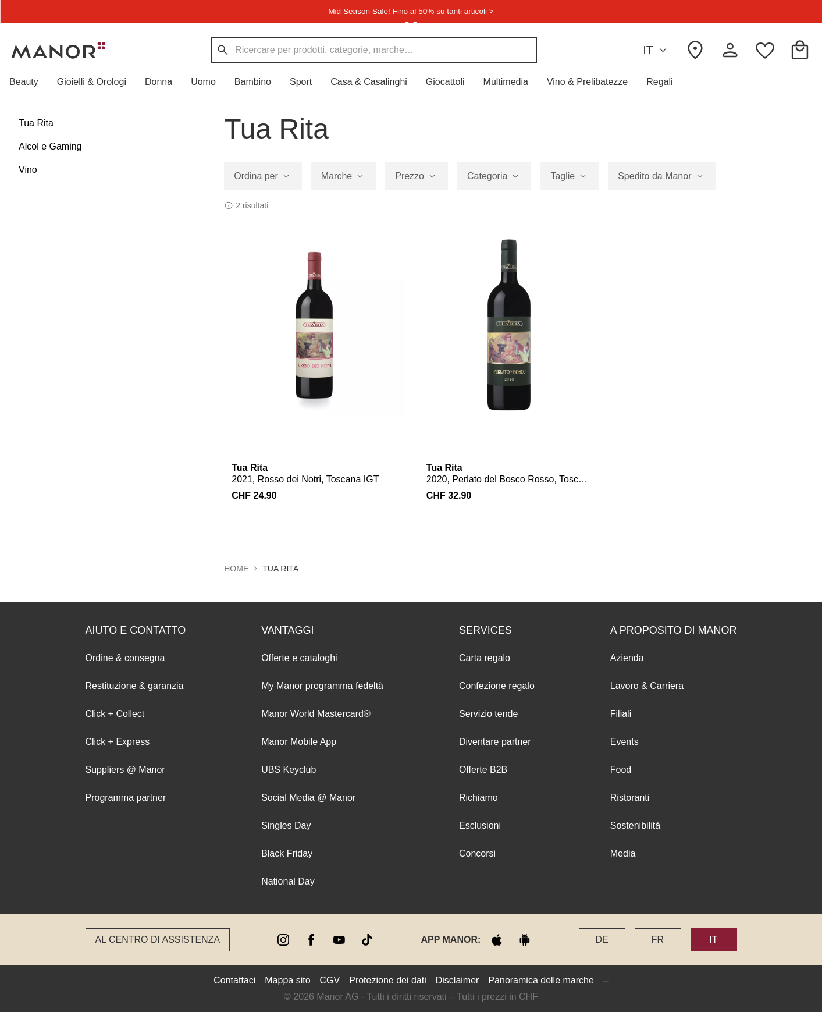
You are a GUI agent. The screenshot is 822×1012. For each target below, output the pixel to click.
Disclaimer (457, 980)
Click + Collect (115, 714)
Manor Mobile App (298, 742)
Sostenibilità (635, 825)
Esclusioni (480, 825)
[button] (28, 82)
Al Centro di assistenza (157, 939)
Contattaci (234, 980)
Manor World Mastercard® (316, 714)
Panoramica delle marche (540, 980)
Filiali (620, 714)
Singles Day (286, 825)
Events (624, 742)
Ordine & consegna (125, 658)
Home (236, 568)
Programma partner (126, 798)
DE (601, 939)
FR (658, 939)
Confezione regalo (497, 686)
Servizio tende (488, 714)
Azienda (627, 658)
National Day (288, 881)
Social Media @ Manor (308, 798)
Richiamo (478, 798)
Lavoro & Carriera (647, 686)
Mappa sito (287, 980)
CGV (330, 980)
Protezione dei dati (387, 980)
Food (620, 770)
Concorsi (477, 853)
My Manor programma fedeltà (322, 686)
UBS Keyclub (288, 770)
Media (623, 853)
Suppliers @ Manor (125, 770)
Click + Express (118, 742)
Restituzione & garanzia (135, 686)
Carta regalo (484, 658)
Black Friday (286, 853)
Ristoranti (630, 798)
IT (656, 50)
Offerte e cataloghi (299, 658)
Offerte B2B (483, 770)
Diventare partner (495, 742)
